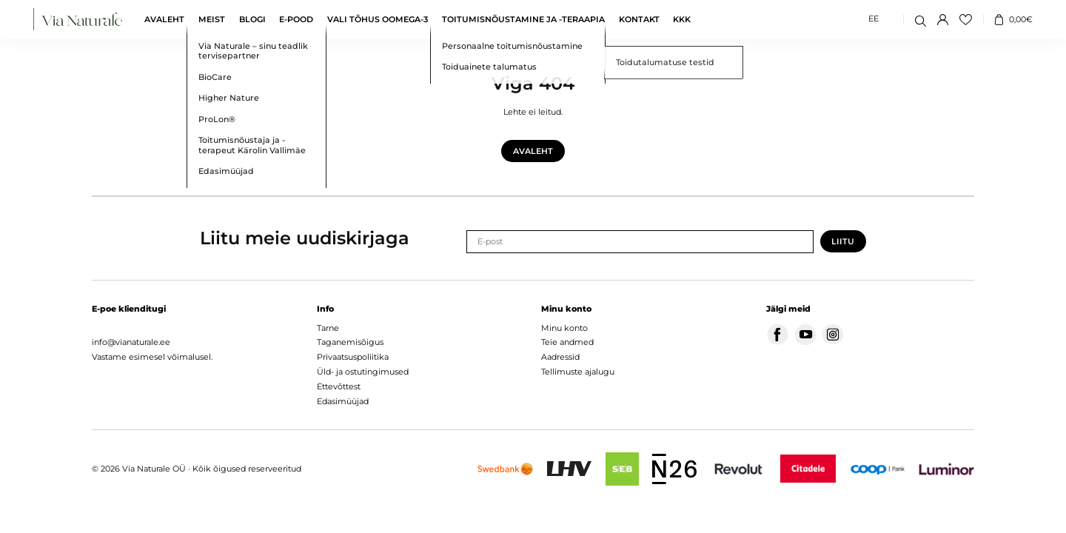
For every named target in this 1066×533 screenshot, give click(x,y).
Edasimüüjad (343, 401)
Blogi (252, 19)
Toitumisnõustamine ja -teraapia (523, 19)
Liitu (842, 242)
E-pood (296, 19)
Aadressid (560, 357)
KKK (682, 19)
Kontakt (639, 19)
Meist (211, 19)
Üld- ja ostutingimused (363, 371)
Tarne (328, 328)
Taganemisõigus (350, 342)
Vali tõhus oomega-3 (377, 19)
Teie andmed (567, 342)
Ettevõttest (339, 386)
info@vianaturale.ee (131, 342)
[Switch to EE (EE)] (873, 19)
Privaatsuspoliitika (353, 357)
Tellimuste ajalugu (577, 371)
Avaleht (164, 19)
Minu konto (564, 328)
